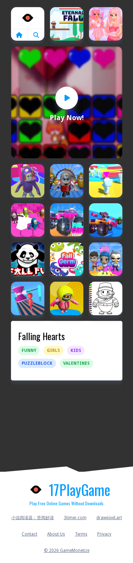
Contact (29, 534)
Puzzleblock (37, 363)
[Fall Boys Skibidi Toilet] (105, 181)
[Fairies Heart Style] (105, 24)
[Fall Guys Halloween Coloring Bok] (105, 298)
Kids (76, 350)
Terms (81, 534)
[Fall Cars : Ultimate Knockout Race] (105, 220)
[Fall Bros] (27, 220)
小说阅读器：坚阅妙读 (32, 517)
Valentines (76, 363)
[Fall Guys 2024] (66, 298)
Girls (53, 350)
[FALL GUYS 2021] (27, 298)
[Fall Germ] (66, 259)
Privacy (104, 534)
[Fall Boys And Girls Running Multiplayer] (66, 181)
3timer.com (75, 517)
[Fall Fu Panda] (27, 259)
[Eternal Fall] (66, 24)
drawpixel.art (109, 517)
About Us (56, 534)
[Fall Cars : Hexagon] (66, 220)
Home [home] (27, 18)
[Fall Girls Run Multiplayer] (105, 259)
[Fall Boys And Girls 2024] (27, 181)
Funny (29, 350)
